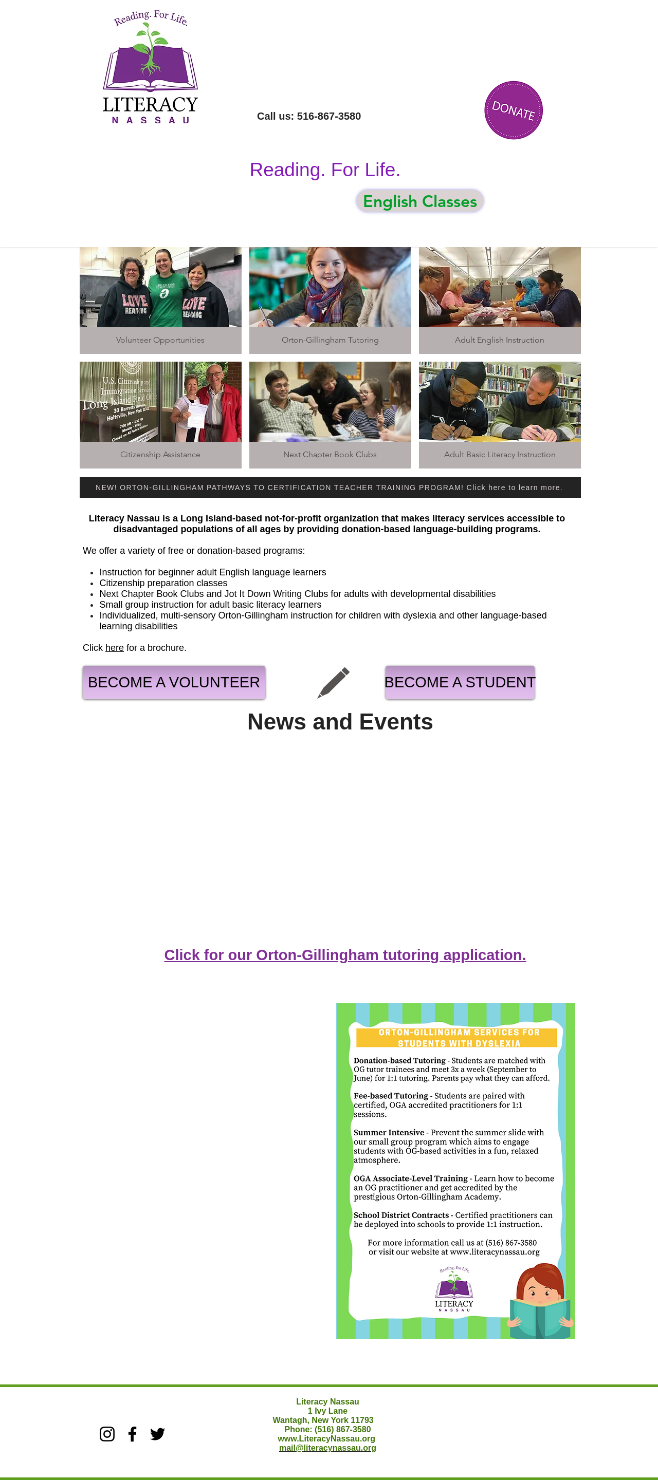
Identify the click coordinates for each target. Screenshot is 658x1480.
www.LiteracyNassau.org (326, 1438)
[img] (161, 300)
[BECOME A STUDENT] (460, 682)
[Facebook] (132, 1434)
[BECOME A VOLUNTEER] (174, 682)
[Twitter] (158, 1434)
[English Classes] (420, 201)
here (114, 648)
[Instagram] (107, 1434)
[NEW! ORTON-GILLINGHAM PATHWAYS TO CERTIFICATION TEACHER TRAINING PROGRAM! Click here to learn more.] (330, 487)
